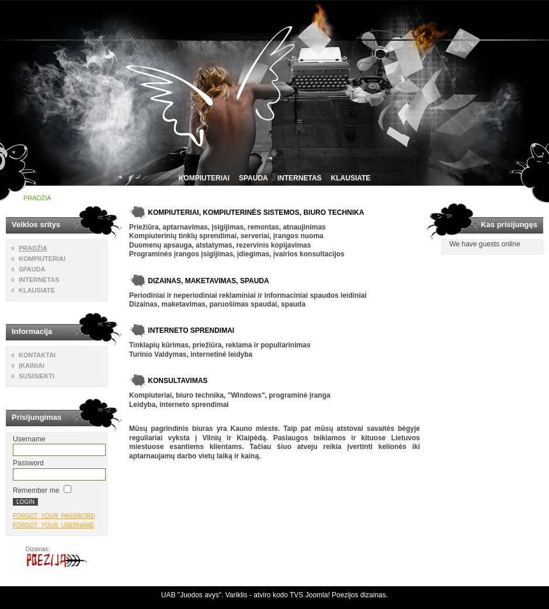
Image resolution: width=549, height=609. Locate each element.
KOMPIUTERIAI (204, 178)
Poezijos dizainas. (360, 595)
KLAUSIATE (351, 178)
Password (28, 463)
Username (29, 439)
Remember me (36, 490)
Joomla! (317, 595)
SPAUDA (253, 178)
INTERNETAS (299, 178)
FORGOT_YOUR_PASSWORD (54, 516)
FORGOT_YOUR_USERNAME (53, 525)
